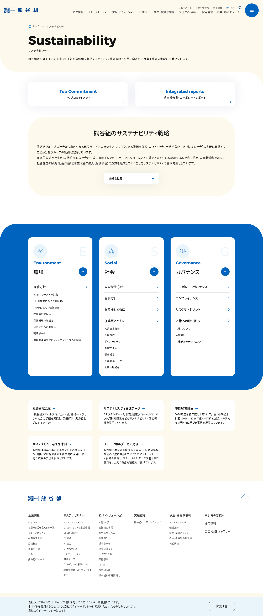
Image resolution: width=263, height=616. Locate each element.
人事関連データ (113, 361)
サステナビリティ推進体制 (77, 527)
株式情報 (174, 543)
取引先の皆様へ (188, 12)
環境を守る (104, 543)
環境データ (39, 333)
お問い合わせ (202, 7)
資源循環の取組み (43, 320)
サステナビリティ (74, 515)
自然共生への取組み (44, 326)
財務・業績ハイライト (179, 532)
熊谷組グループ (36, 559)
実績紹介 (140, 515)
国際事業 (103, 559)
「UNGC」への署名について (77, 564)
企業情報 (34, 515)
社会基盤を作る (107, 532)
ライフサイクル (106, 554)
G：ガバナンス (70, 548)
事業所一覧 (34, 548)
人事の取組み (112, 367)
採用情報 (207, 12)
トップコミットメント (73, 522)
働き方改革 (110, 348)
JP (227, 7)
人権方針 (181, 335)
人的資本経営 (112, 328)
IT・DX (102, 564)
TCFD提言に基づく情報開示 (49, 301)
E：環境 (67, 538)
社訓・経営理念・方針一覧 (41, 527)
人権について (183, 328)
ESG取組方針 (71, 532)
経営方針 (174, 527)
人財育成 (109, 335)
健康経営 (109, 354)
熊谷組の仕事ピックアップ (147, 522)
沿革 (30, 554)
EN (233, 7)
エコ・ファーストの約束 (45, 294)
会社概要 (33, 543)
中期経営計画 (35, 538)
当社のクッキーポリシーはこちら (47, 610)
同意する (221, 606)
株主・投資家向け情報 (180, 538)
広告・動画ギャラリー (229, 12)
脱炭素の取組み (42, 314)
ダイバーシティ (112, 341)
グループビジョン (37, 532)
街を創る (103, 538)
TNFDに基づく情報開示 (46, 307)
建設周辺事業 (106, 527)
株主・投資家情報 (180, 515)
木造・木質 (104, 522)
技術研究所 (105, 570)
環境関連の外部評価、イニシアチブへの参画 (57, 340)
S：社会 (67, 543)
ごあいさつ (33, 522)
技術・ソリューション (111, 515)
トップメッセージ (177, 522)
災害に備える (106, 548)
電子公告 (217, 7)
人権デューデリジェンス (189, 341)
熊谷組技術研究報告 (109, 575)
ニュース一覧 (185, 7)
